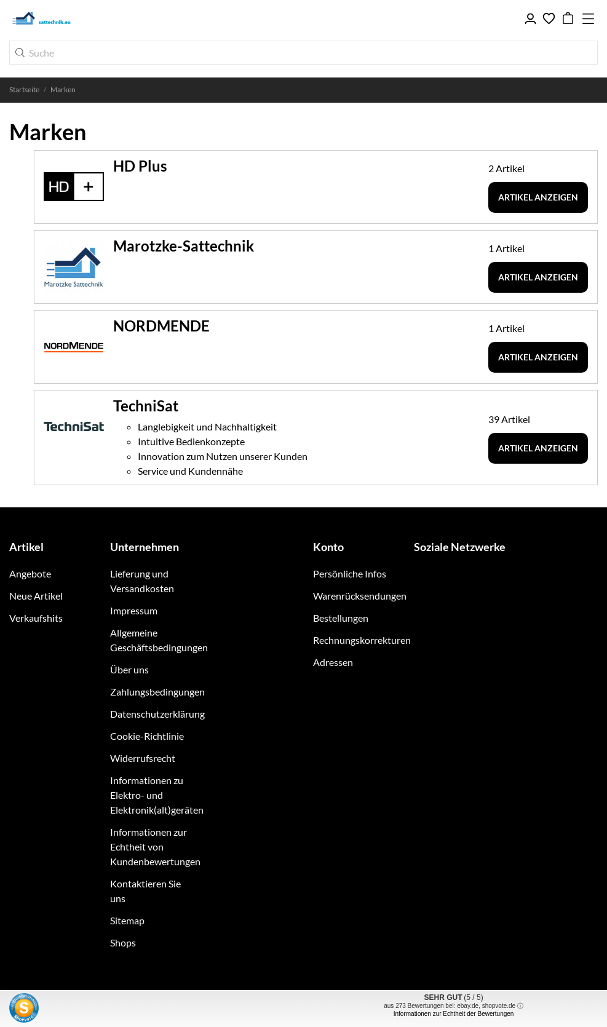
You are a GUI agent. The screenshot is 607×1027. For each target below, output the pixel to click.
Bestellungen (340, 618)
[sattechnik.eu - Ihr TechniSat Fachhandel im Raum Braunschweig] (67, 18)
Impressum (133, 610)
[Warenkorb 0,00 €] (568, 18)
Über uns (129, 669)
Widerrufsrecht (142, 758)
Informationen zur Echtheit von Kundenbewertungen (155, 846)
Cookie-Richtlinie (147, 736)
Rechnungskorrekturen (362, 640)
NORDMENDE (161, 326)
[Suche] (303, 53)
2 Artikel (506, 168)
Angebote (30, 573)
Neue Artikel (36, 595)
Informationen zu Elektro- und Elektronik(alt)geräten (157, 794)
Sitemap (127, 920)
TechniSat (145, 405)
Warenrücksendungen (360, 595)
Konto (328, 546)
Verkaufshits (36, 618)
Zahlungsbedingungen (157, 691)
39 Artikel (509, 419)
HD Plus (140, 166)
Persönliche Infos (349, 573)
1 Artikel (506, 248)
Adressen (333, 662)
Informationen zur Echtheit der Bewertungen (454, 1013)
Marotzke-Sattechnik (183, 246)
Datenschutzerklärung (157, 714)
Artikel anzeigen (538, 197)
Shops (123, 942)
